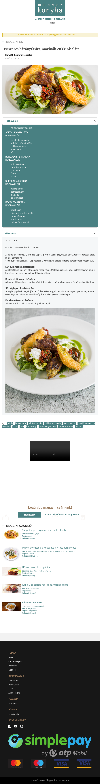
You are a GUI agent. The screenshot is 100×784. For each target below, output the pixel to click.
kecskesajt (31, 427)
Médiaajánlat (13, 685)
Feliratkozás (13, 714)
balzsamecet (69, 423)
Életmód (12, 670)
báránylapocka (35, 423)
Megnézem (29, 515)
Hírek (10, 658)
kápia (10, 423)
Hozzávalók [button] (50, 121)
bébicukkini (20, 423)
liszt (22, 427)
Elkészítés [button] (50, 233)
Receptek (12, 666)
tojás (15, 427)
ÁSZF (10, 689)
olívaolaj (79, 427)
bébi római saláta (53, 423)
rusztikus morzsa (86, 423)
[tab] (50, 121)
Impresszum (13, 681)
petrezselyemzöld (47, 427)
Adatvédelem (14, 693)
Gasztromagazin (15, 662)
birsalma (6, 427)
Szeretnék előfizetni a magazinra (62, 515)
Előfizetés (12, 704)
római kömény (66, 427)
